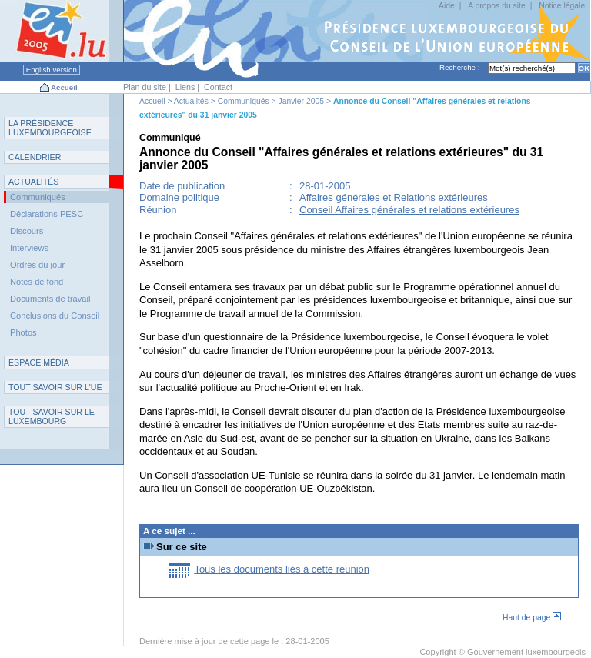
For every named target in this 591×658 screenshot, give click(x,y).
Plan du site (144, 87)
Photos (23, 332)
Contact (218, 87)
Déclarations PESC (46, 214)
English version (51, 69)
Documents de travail (50, 298)
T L (51, 416)
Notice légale (562, 6)
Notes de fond (36, 281)
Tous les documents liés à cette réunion (281, 569)
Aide (447, 6)
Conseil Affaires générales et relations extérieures (409, 209)
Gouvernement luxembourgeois (526, 651)
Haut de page (532, 617)
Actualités (191, 101)
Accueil (64, 87)
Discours (26, 230)
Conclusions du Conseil (54, 315)
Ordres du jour (37, 264)
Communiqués (243, 101)
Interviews (29, 247)
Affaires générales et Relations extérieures (393, 197)
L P (50, 128)
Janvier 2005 (302, 101)
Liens (185, 87)
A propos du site (497, 6)
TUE (55, 387)
